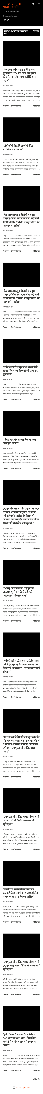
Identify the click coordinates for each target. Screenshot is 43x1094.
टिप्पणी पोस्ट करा (16, 106)
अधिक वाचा (36, 106)
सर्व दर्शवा (36, 31)
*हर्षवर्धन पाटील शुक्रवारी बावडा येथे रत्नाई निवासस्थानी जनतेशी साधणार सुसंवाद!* (20, 370)
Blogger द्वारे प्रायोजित (21, 1088)
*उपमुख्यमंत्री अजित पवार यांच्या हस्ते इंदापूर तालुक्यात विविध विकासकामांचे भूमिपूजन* (21, 965)
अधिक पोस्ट (36, 1079)
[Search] (33, 4)
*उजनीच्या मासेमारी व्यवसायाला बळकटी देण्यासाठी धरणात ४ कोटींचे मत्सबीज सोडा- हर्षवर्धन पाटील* (20, 893)
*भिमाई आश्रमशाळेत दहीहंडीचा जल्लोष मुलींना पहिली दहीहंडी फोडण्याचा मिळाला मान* (18, 592)
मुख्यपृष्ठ (6, 19)
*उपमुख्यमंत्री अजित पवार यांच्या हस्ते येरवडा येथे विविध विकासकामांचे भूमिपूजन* (21, 820)
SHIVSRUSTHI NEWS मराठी (12, 5)
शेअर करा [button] (5, 106)
